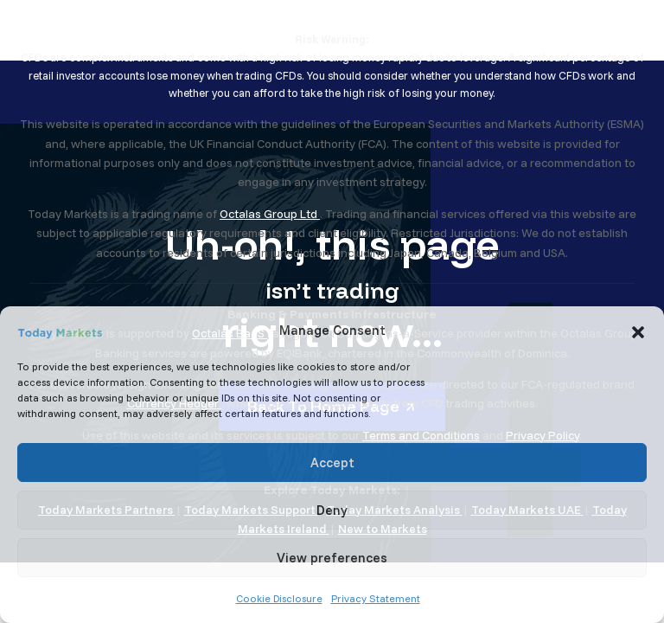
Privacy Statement (375, 598)
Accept (332, 462)
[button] (638, 330)
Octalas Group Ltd (270, 214)
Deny (332, 510)
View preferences (332, 557)
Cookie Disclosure (279, 598)
